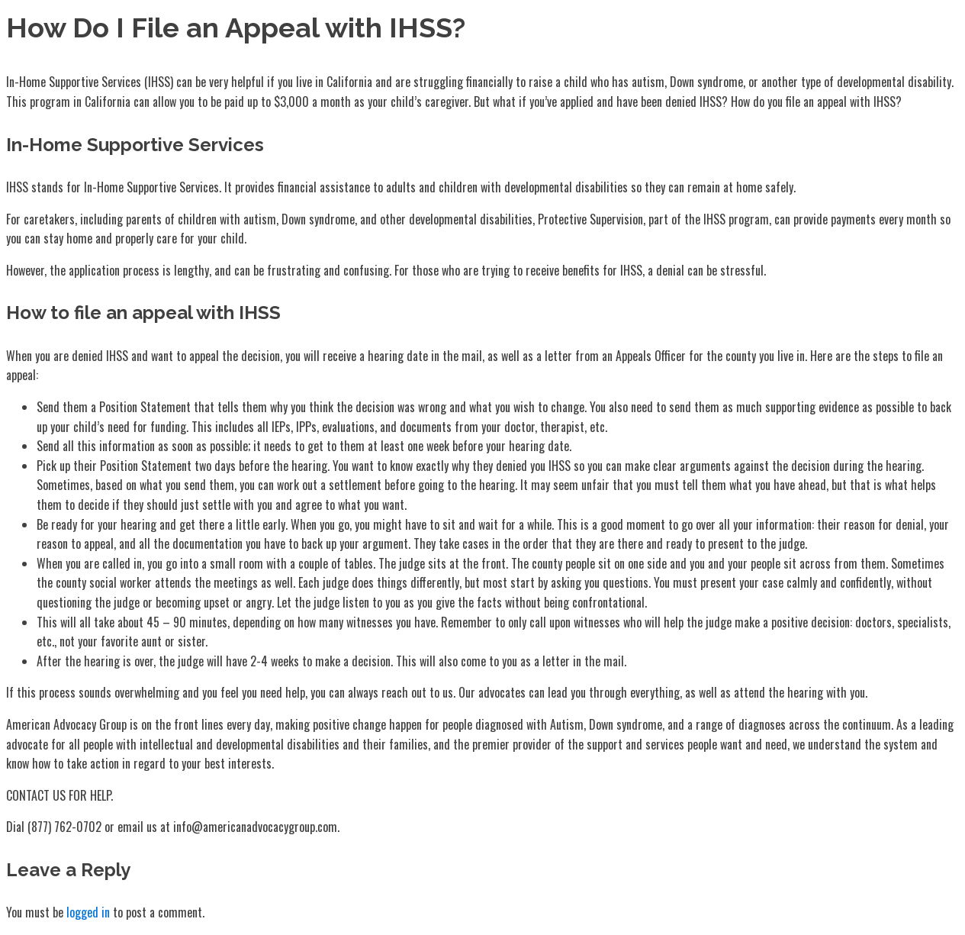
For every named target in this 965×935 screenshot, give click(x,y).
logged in (88, 912)
